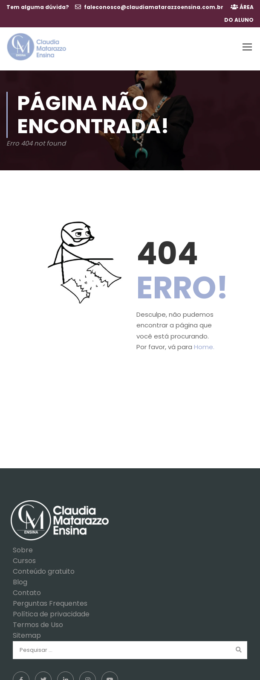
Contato (27, 589)
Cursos (24, 557)
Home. (204, 343)
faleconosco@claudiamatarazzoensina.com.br (153, 7)
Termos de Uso (38, 621)
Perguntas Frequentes (50, 599)
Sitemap (27, 631)
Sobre (23, 546)
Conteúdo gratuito (44, 567)
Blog (20, 578)
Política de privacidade (51, 610)
